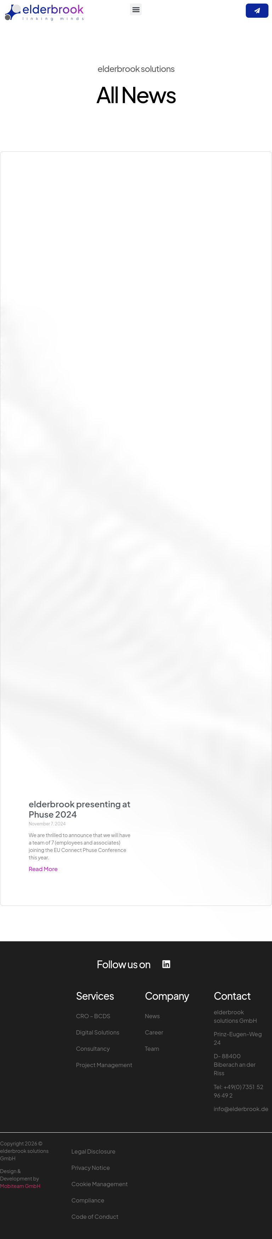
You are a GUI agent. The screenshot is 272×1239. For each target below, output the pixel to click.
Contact (232, 995)
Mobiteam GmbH (20, 1186)
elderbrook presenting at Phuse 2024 (79, 808)
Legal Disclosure (93, 1151)
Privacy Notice (91, 1167)
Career (154, 1032)
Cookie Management (100, 1184)
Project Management (104, 1065)
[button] (136, 9)
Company (167, 995)
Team (152, 1048)
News (152, 1016)
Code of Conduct (95, 1216)
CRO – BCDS (93, 1016)
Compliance (88, 1200)
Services (95, 995)
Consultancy (93, 1048)
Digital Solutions (98, 1032)
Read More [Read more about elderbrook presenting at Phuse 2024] (43, 869)
